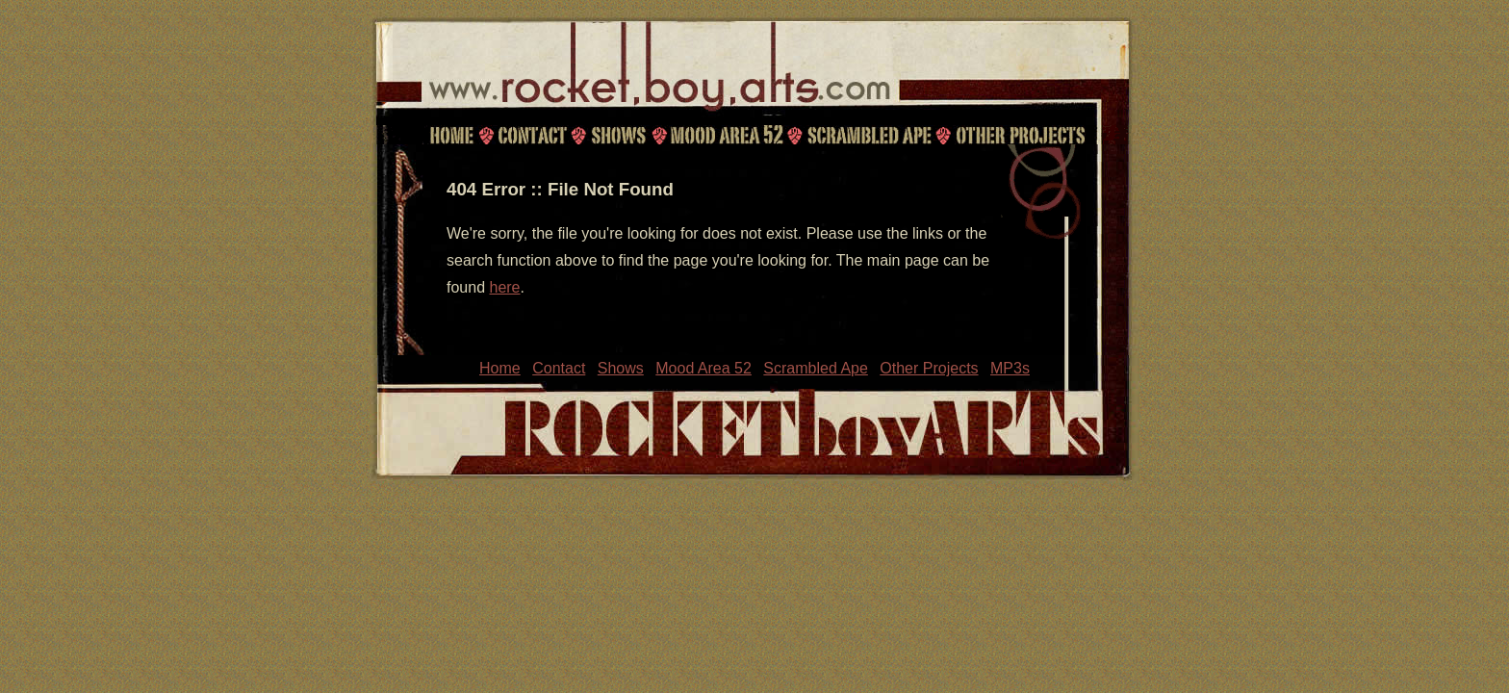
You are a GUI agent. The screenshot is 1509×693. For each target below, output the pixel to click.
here (504, 287)
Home (451, 134)
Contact (529, 134)
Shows (618, 134)
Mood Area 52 (725, 134)
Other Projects (1022, 134)
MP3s (1010, 368)
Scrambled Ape (869, 134)
